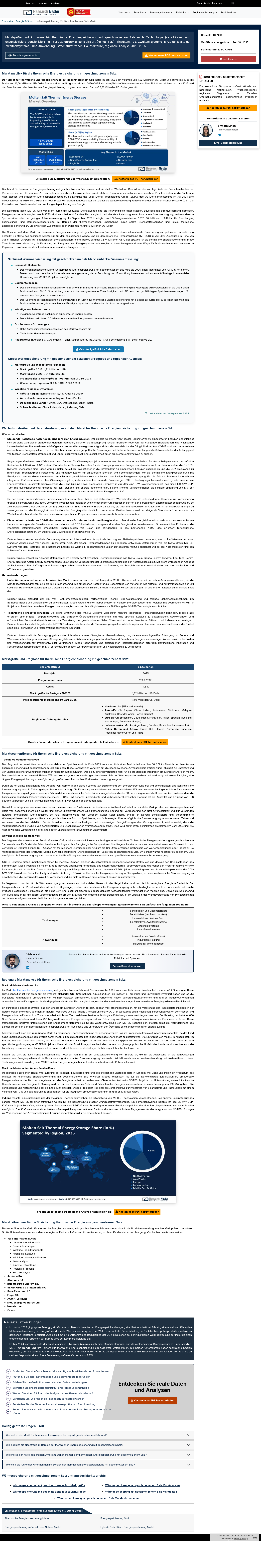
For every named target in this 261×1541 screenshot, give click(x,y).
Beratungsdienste (160, 12)
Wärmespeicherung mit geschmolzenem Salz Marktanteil (141, 1491)
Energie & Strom (25, 21)
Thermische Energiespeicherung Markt (26, 1518)
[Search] (233, 3)
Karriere (55, 3)
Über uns (30, 3)
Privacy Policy (241, 1538)
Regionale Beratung (204, 12)
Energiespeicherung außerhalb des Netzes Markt (32, 1527)
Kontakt (43, 3)
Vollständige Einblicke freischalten (98, 349)
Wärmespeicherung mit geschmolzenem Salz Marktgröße (49, 1485)
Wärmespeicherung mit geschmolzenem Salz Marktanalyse (142, 1485)
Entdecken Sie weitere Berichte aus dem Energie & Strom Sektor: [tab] (44, 1510)
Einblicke (181, 12)
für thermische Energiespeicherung (33, 990)
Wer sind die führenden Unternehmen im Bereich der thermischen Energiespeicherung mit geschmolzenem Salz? (70, 1464)
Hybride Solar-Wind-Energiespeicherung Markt (127, 1527)
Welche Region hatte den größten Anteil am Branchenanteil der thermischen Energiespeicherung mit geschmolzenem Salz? (76, 1454)
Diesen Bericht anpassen (127, 966)
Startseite (7, 21)
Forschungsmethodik (22, 55)
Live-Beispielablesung (228, 142)
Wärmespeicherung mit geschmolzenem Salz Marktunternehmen (98, 1498)
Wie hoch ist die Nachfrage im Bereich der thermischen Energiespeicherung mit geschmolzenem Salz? (64, 1444)
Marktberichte (229, 12)
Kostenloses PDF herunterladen (166, 55)
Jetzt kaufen (228, 59)
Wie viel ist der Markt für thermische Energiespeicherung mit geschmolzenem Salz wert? (56, 1435)
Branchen (139, 12)
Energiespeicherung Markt (115, 1518)
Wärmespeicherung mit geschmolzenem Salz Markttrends (49, 1491)
